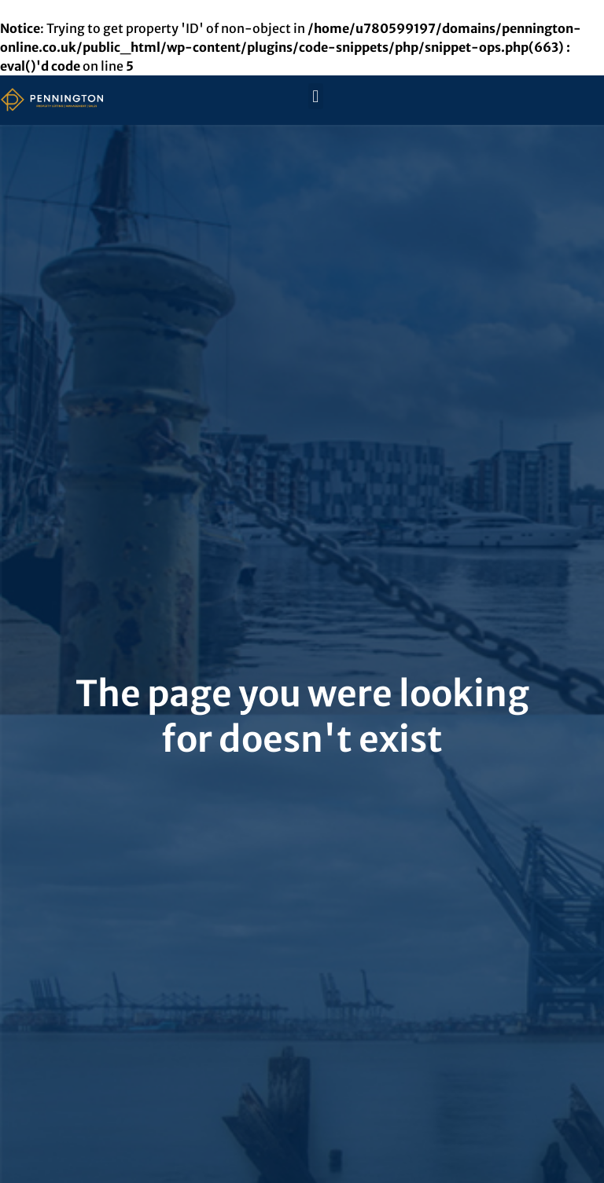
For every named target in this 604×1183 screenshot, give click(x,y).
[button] (315, 96)
